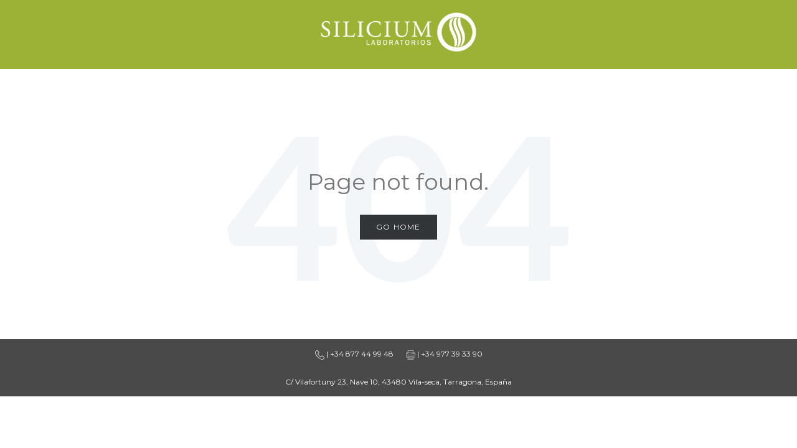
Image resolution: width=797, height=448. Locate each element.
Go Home (398, 226)
